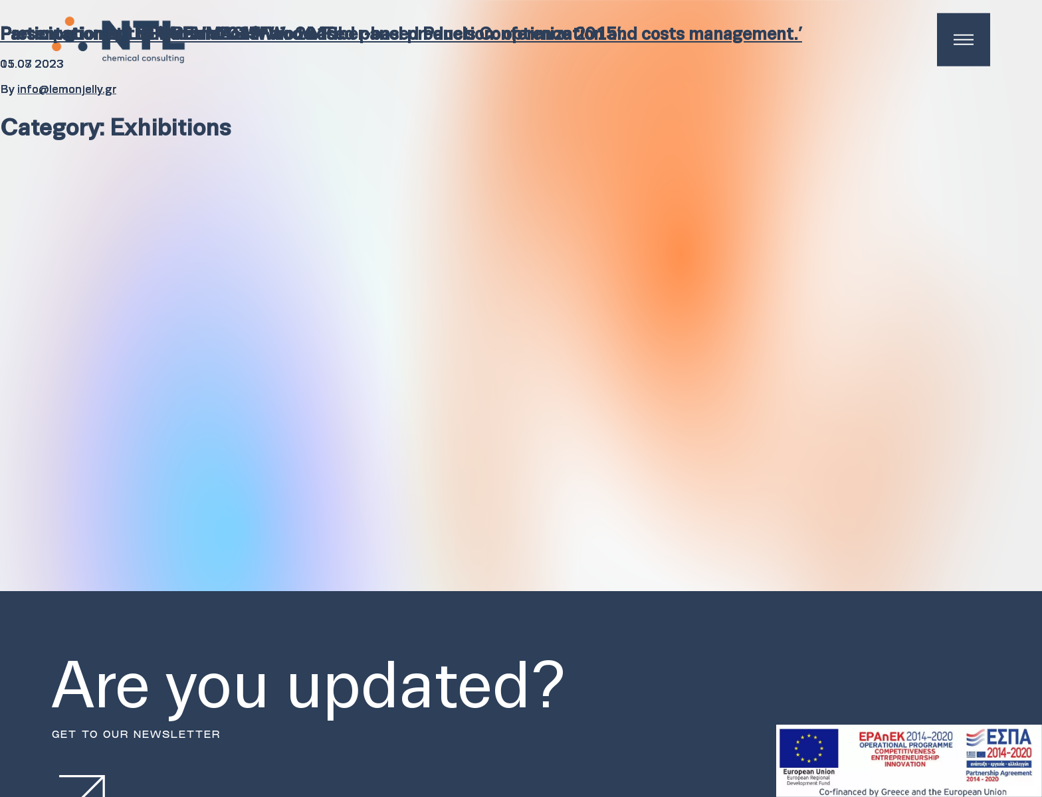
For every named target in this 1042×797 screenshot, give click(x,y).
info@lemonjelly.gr (66, 90)
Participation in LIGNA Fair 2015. (132, 35)
